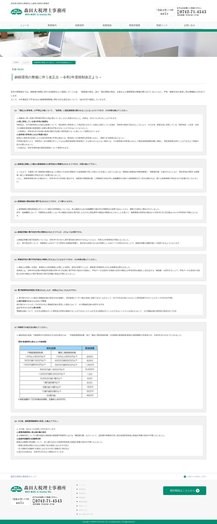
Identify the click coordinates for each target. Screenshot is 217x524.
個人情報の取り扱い (86, 514)
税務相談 (107, 25)
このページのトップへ (196, 477)
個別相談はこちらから (184, 490)
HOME (16, 62)
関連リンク (162, 25)
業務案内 (52, 25)
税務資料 (79, 25)
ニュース (24, 25)
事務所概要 (134, 25)
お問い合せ (189, 25)
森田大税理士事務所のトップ (23, 477)
